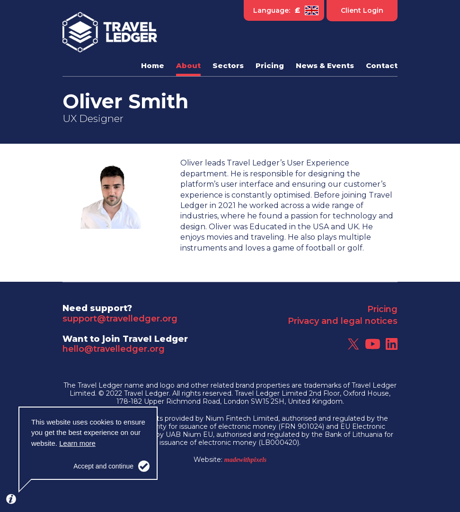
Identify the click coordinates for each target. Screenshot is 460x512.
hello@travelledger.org (113, 349)
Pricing (382, 309)
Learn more (77, 443)
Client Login (362, 10)
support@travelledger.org (119, 318)
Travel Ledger (109, 32)
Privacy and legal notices (343, 321)
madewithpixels (245, 459)
